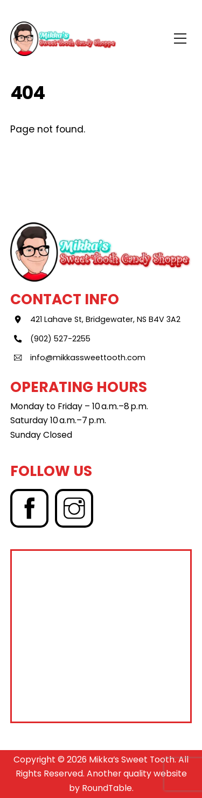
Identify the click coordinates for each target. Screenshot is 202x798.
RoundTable (107, 788)
